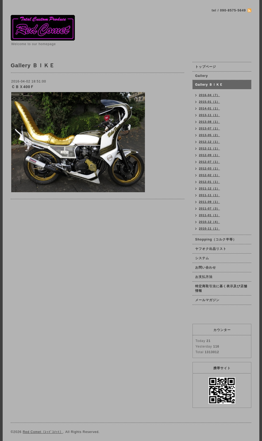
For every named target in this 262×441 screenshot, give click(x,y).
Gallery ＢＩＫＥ (209, 84)
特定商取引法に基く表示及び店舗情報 (221, 288)
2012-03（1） (209, 168)
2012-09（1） (209, 155)
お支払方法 (204, 277)
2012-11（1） (209, 148)
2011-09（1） (209, 201)
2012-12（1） (209, 141)
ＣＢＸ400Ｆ (22, 87)
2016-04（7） (209, 95)
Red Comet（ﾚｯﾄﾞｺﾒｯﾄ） (43, 432)
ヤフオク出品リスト (212, 249)
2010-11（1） (209, 228)
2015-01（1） (209, 101)
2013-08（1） (209, 121)
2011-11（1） (209, 195)
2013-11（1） (209, 115)
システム (202, 258)
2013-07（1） (209, 128)
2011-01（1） (209, 215)
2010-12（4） (209, 221)
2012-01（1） (209, 181)
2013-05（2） (209, 135)
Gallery (201, 76)
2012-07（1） (209, 161)
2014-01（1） (209, 108)
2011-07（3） (209, 208)
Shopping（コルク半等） (215, 239)
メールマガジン (207, 300)
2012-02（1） (209, 175)
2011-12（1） (209, 188)
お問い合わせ (205, 267)
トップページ (205, 67)
